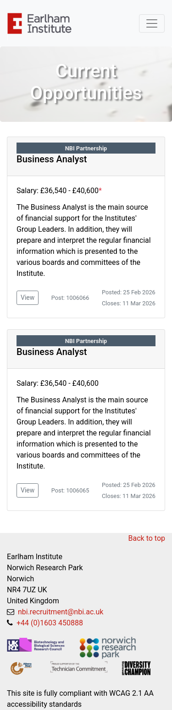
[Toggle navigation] (152, 23)
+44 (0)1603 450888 (49, 622)
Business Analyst (52, 159)
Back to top (146, 538)
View (27, 297)
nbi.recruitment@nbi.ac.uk (60, 611)
